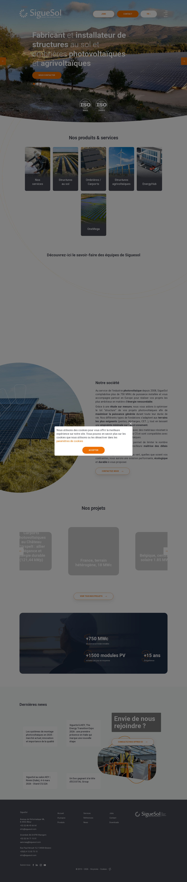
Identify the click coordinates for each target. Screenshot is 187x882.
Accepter (93, 450)
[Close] (130, 424)
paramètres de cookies (69, 441)
